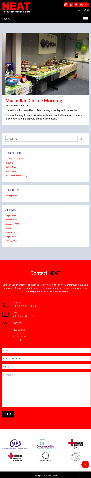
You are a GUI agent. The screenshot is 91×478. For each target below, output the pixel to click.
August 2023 (10, 216)
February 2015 (11, 232)
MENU (6, 18)
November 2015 (12, 220)
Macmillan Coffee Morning (16, 175)
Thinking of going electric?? (16, 159)
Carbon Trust (10, 167)
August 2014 (10, 237)
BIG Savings (10, 171)
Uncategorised (11, 196)
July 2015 (9, 228)
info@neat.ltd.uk (24, 316)
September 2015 (12, 224)
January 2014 (11, 241)
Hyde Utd (9, 163)
